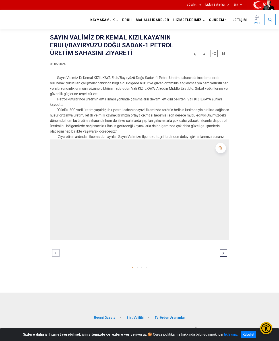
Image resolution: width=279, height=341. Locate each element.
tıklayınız (231, 334)
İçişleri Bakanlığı (215, 4)
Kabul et (248, 334)
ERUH (127, 20)
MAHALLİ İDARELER (152, 20)
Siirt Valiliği (135, 318)
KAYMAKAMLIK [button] (102, 20)
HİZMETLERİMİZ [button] (187, 20)
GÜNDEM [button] (216, 20)
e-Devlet (191, 4)
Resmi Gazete (105, 318)
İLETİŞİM (239, 20)
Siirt (236, 4)
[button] (214, 53)
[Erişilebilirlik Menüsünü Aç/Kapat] (266, 328)
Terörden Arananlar (170, 318)
